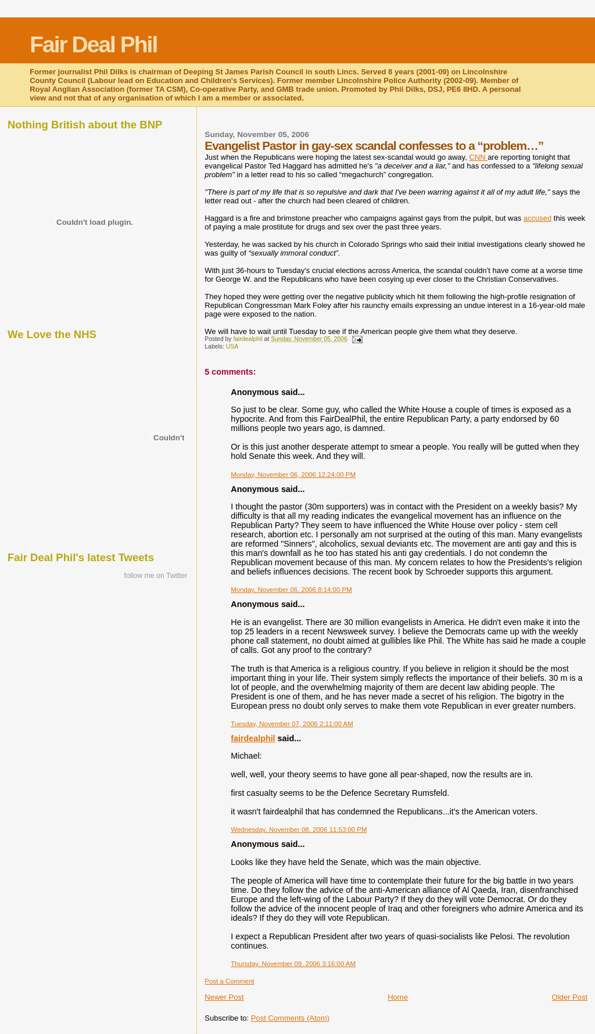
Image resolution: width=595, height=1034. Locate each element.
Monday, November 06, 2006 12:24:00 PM (293, 474)
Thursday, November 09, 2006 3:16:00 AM (293, 963)
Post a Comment (229, 981)
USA (232, 346)
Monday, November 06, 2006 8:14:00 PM (291, 589)
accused (537, 218)
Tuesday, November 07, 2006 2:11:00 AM (292, 723)
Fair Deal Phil (93, 44)
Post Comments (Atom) (290, 1018)
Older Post (569, 997)
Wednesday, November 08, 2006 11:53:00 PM (299, 829)
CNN (478, 157)
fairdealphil (253, 738)
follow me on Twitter (156, 576)
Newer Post (224, 997)
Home (398, 997)
